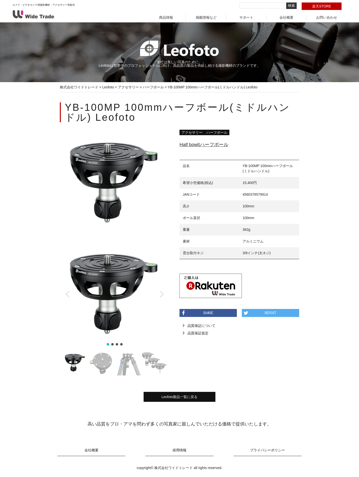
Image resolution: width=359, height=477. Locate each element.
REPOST (270, 313)
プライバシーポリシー (267, 450)
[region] (115, 308)
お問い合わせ (326, 17)
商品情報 (166, 17)
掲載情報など (206, 17)
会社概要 (286, 17)
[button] (68, 294)
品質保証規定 (197, 333)
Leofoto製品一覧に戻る (180, 397)
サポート (246, 17)
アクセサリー (191, 132)
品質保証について (201, 326)
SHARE (208, 313)
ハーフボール (216, 132)
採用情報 (179, 450)
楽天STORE (321, 6)
